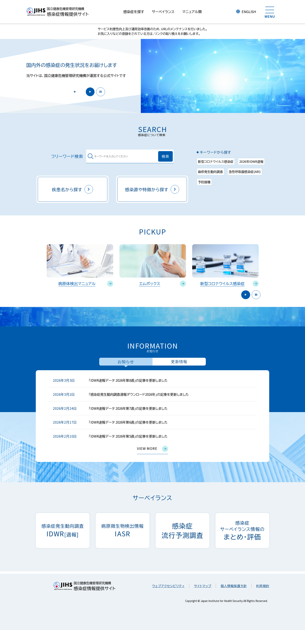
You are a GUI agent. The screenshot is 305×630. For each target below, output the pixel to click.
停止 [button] (100, 91)
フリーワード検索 (67, 156)
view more (152, 449)
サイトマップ (202, 585)
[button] (74, 91)
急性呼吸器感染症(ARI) (245, 171)
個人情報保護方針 (234, 585)
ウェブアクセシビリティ (168, 585)
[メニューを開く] (269, 12)
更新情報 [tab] (179, 361)
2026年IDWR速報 (251, 161)
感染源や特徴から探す (152, 189)
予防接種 (204, 182)
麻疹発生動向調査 (210, 171)
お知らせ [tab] (126, 361)
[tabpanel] (152, 416)
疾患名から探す (72, 189)
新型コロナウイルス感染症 (215, 161)
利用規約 (262, 585)
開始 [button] (89, 91)
